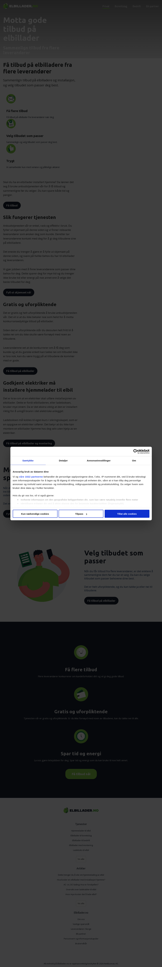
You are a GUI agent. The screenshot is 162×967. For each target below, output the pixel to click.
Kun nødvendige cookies (35, 513)
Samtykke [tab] (28, 460)
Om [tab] (134, 460)
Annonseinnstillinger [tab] (98, 460)
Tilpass (81, 513)
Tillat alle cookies (127, 513)
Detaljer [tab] (63, 460)
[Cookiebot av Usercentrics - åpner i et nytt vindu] (135, 451)
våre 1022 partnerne (31, 476)
